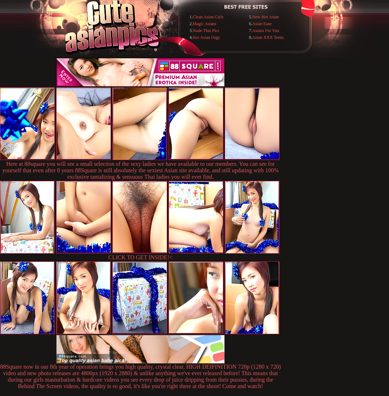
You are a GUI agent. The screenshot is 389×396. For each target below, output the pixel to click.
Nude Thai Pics (206, 30)
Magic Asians (204, 23)
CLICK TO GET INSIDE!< (140, 257)
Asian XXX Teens (268, 37)
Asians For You (265, 30)
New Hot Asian (265, 16)
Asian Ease (262, 23)
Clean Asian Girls (208, 16)
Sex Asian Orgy (206, 37)
